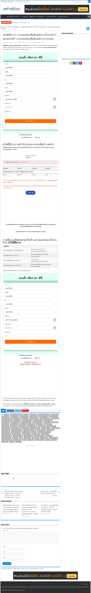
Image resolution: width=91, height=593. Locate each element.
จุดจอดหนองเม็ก (26, 434)
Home (3, 27)
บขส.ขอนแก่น (17, 439)
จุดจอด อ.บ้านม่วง (43, 416)
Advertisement (19, 1)
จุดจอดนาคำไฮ (48, 424)
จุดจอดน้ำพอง (14, 426)
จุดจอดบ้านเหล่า (5, 432)
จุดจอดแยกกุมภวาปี (18, 436)
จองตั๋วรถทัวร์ (6, 398)
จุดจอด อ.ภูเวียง (25, 418)
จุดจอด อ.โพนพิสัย (16, 422)
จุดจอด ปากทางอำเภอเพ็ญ (43, 414)
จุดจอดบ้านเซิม (50, 430)
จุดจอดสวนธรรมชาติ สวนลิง (44, 432)
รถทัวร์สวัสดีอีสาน (40, 439)
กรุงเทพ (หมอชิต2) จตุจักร (16, 414)
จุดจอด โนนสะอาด (37, 422)
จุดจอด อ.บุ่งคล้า (5, 418)
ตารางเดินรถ (25, 16)
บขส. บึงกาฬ (35, 438)
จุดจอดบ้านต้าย (25, 428)
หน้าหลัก (3, 16)
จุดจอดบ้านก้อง (42, 426)
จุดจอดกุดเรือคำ (14, 424)
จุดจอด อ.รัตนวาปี (34, 418)
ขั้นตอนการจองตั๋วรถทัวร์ (37, 16)
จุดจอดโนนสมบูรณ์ (6, 438)
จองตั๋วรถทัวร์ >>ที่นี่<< (13, 16)
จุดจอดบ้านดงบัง (16, 428)
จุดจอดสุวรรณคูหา (6, 434)
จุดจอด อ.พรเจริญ (15, 418)
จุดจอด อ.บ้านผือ (33, 416)
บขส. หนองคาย (44, 438)
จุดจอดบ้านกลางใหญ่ (31, 426)
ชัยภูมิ (21, 438)
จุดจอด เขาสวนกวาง (26, 422)
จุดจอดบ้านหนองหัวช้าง (17, 430)
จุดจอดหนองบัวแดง (17, 434)
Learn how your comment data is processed (32, 568)
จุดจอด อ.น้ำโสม (14, 416)
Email (4, 551)
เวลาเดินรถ (18, 441)
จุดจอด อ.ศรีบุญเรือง (45, 418)
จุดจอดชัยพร (31, 424)
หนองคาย (54, 439)
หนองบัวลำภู (5, 441)
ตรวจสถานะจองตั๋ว (62, 16)
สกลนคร (48, 439)
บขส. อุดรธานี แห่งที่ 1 (7, 439)
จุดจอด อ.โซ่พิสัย (5, 422)
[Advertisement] (31, 209)
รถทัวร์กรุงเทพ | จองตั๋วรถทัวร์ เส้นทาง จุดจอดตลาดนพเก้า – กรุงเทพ (47, 492)
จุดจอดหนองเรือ (36, 434)
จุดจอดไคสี (15, 438)
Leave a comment (33, 42)
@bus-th (36, 137)
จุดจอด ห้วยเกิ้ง (55, 414)
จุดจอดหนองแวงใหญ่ (6, 436)
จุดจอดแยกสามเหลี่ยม (39, 436)
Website (5, 557)
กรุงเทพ (6, 414)
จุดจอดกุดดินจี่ (5, 424)
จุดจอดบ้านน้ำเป (55, 428)
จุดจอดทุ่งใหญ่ (40, 424)
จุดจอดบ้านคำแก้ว (6, 428)
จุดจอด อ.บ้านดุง (24, 416)
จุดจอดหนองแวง (45, 434)
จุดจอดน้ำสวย (22, 426)
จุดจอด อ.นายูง (5, 416)
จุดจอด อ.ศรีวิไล (55, 418)
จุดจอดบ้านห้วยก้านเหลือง (29, 430)
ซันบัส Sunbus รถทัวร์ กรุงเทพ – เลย (21, 22)
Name (5, 546)
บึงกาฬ (24, 439)
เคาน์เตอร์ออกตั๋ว (51, 16)
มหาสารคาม (31, 439)
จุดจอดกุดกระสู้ (47, 422)
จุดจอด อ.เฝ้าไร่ (48, 420)
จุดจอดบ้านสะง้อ (5, 430)
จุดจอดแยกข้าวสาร (28, 436)
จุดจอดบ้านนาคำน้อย (35, 428)
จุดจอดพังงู (34, 432)
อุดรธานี (12, 441)
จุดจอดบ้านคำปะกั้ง (52, 426)
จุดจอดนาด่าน (5, 426)
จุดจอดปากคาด (26, 432)
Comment (6, 530)
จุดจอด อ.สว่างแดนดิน (7, 420)
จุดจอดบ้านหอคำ (41, 430)
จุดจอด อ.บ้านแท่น (53, 416)
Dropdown (27, 1)
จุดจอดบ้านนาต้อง (46, 428)
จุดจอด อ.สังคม (17, 420)
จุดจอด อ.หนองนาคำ (27, 420)
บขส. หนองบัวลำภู (53, 438)
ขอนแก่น (26, 414)
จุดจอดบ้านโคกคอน (16, 432)
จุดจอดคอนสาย (23, 424)
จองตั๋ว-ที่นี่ (31, 193)
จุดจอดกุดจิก (55, 422)
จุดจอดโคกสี (49, 436)
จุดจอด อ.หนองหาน (38, 420)
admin (5, 42)
